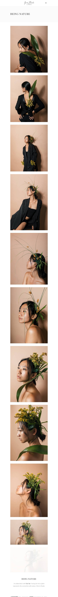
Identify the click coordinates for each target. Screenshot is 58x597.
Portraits (25, 547)
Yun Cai (28, 534)
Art (20, 547)
